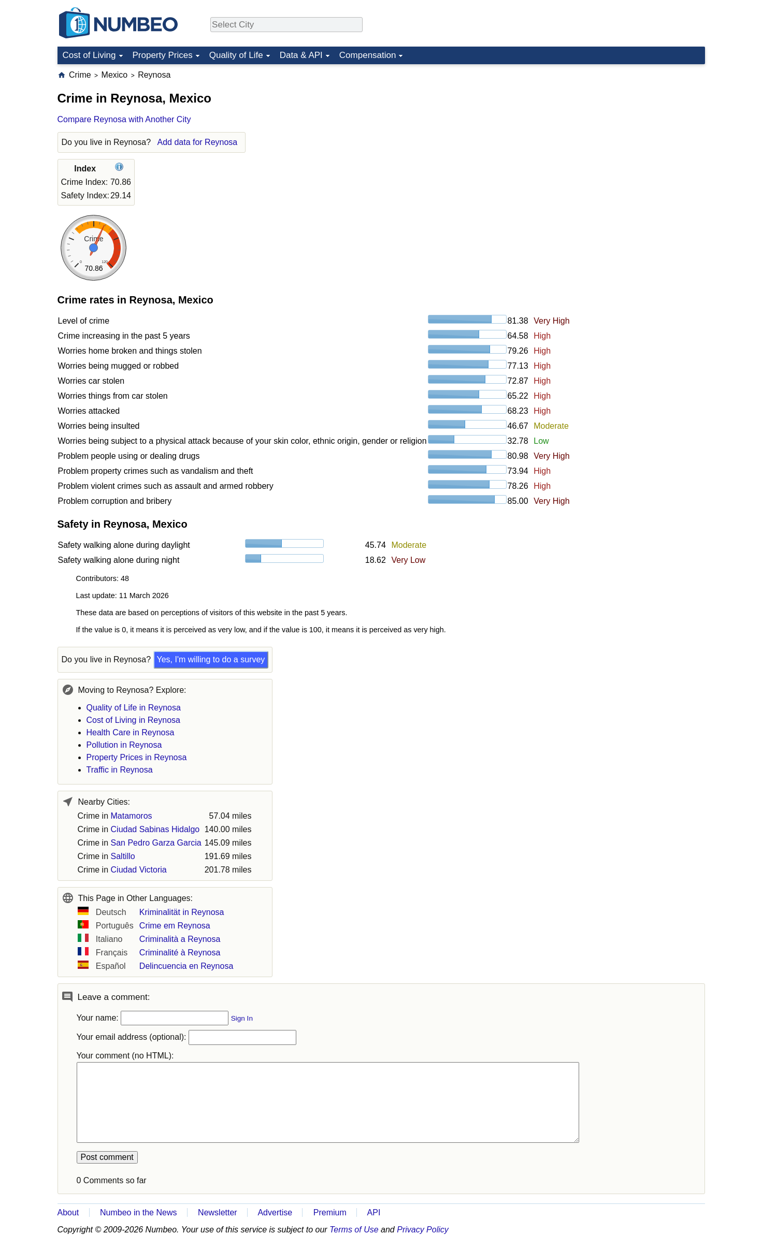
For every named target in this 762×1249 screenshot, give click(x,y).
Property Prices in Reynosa (137, 757)
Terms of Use (354, 1229)
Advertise (274, 1212)
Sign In (242, 1018)
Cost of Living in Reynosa (133, 720)
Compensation (367, 55)
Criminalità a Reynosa (180, 939)
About (68, 1212)
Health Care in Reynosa (131, 732)
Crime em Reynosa (174, 925)
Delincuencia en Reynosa (186, 966)
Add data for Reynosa (197, 142)
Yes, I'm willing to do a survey (211, 659)
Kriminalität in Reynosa (181, 912)
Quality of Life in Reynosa (134, 707)
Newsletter (217, 1212)
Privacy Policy (423, 1229)
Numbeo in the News (138, 1212)
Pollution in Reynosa (124, 744)
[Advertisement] (627, 134)
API (374, 1212)
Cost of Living (89, 55)
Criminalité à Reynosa (180, 952)
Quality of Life (236, 55)
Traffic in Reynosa (120, 769)
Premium (330, 1212)
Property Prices (163, 55)
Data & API (301, 55)
